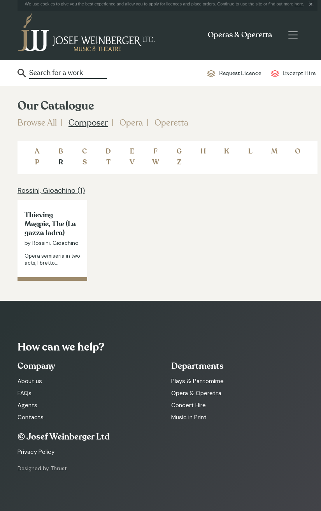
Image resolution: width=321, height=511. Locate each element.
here (299, 4)
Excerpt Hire (299, 73)
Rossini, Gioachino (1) (51, 190)
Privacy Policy (36, 452)
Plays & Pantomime (197, 381)
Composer (88, 122)
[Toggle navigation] (293, 35)
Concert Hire (188, 405)
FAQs (25, 393)
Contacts (31, 417)
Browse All (37, 122)
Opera (131, 122)
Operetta (171, 122)
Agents (27, 405)
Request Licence (240, 73)
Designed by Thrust (42, 468)
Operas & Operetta (240, 35)
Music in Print (189, 417)
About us (30, 381)
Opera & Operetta (196, 393)
